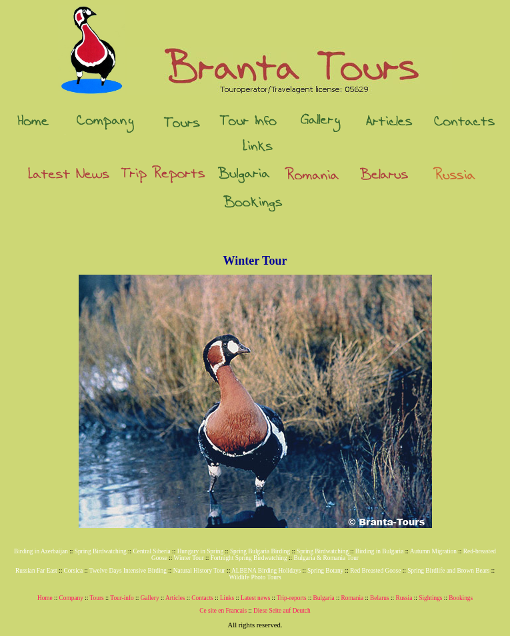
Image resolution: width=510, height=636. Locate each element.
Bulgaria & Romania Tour (326, 558)
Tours (97, 598)
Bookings (461, 598)
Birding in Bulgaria (379, 551)
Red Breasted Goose (375, 570)
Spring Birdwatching (101, 551)
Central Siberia (152, 551)
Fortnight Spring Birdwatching (249, 558)
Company (71, 598)
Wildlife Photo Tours (255, 577)
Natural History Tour (199, 570)
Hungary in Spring (200, 551)
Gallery (150, 598)
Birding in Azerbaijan (41, 551)
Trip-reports (292, 598)
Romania (352, 598)
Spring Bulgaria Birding (260, 551)
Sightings (430, 598)
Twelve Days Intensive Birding (128, 570)
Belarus (379, 598)
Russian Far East (36, 570)
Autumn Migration (433, 551)
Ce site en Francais (223, 610)
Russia (403, 598)
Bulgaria (324, 598)
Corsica (73, 570)
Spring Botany (325, 570)
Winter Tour (189, 558)
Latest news (255, 598)
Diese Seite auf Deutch (282, 610)
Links (227, 598)
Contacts (202, 598)
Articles (175, 598)
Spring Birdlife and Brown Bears (448, 570)
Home (45, 598)
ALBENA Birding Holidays (266, 570)
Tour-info (121, 598)
